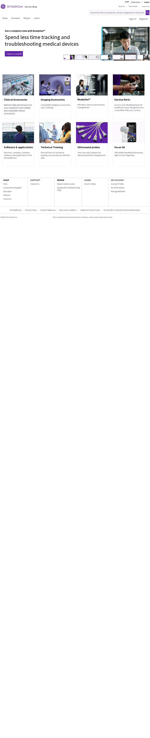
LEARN (87, 180)
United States (135, 2)
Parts (5, 184)
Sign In (132, 18)
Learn (37, 18)
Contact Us (145, 6)
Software (6, 195)
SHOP (6, 180)
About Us (122, 6)
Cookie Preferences (48, 210)
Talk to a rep (13, 53)
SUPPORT (35, 180)
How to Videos (90, 184)
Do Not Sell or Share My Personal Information (122, 210)
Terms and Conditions (67, 210)
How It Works (133, 6)
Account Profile (117, 184)
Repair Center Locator (66, 184)
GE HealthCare (15, 210)
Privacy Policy (31, 210)
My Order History (117, 187)
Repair (27, 18)
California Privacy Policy (90, 210)
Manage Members (118, 191)
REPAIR (60, 180)
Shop (5, 18)
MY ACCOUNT (117, 180)
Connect (15, 18)
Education (7, 191)
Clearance (7, 199)
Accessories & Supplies (12, 187)
